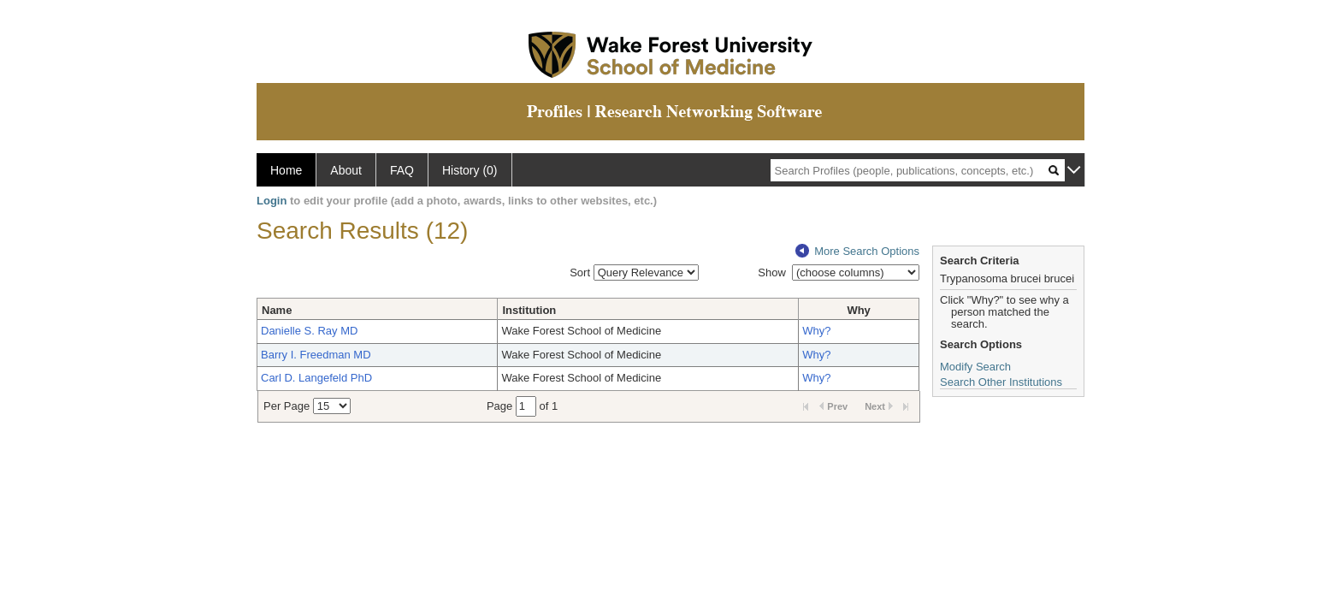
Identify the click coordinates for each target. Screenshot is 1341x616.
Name (277, 310)
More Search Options (857, 251)
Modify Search (975, 366)
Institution (529, 310)
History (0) (470, 170)
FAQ (402, 170)
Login (272, 200)
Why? (816, 330)
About (346, 170)
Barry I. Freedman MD (316, 354)
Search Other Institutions (1001, 382)
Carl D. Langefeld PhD (316, 377)
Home (286, 170)
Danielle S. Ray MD (309, 330)
